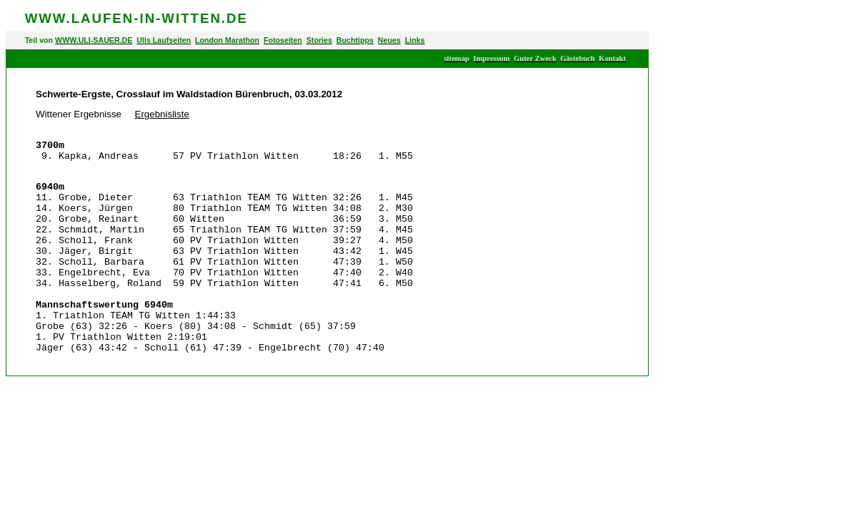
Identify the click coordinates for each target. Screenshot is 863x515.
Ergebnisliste (162, 114)
